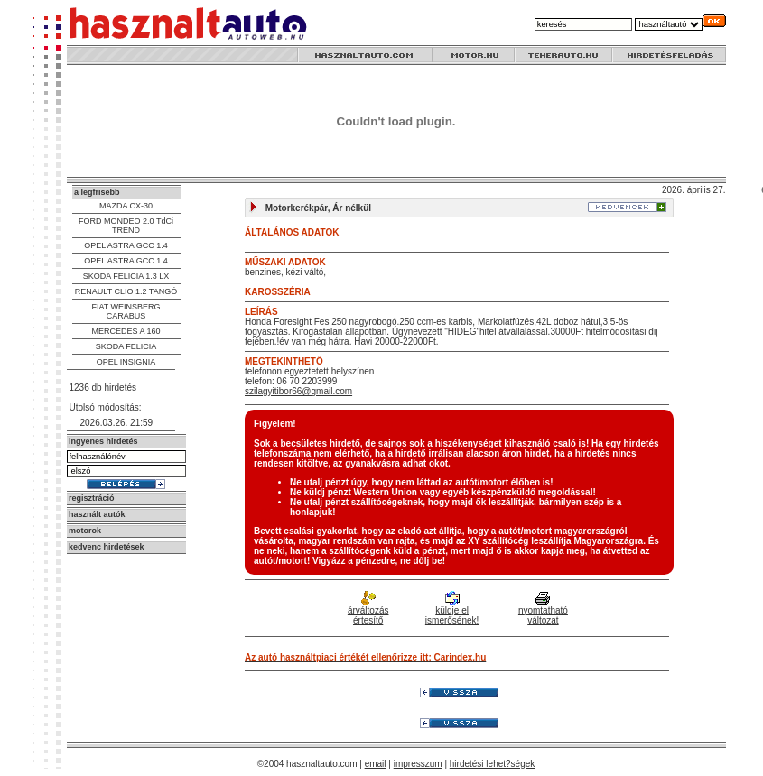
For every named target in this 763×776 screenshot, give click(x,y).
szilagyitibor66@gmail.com (298, 391)
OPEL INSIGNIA (126, 361)
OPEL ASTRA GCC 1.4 (126, 245)
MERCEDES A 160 (125, 331)
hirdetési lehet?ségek (492, 764)
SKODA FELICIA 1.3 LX (126, 276)
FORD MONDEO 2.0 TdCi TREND (126, 226)
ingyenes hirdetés (103, 441)
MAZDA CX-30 (126, 205)
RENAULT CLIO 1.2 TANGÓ (126, 291)
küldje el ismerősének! (452, 609)
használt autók (97, 514)
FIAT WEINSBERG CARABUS (125, 311)
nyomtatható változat (543, 609)
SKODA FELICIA (126, 346)
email (375, 764)
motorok (85, 530)
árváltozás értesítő (368, 609)
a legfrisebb (97, 192)
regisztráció (92, 498)
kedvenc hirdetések (106, 546)
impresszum (418, 764)
